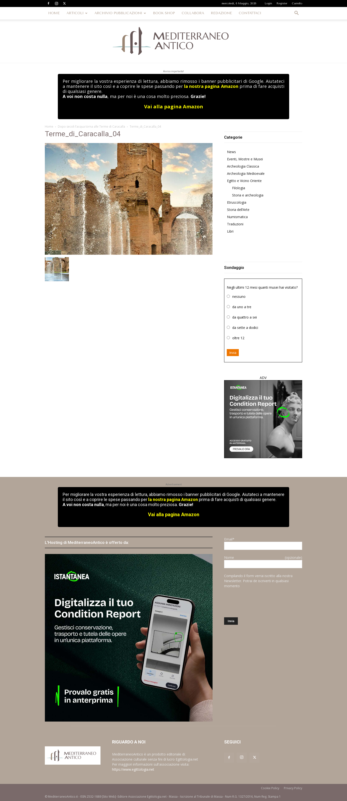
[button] (296, 13)
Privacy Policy (293, 788)
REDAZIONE (221, 13)
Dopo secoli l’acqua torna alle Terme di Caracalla (91, 126)
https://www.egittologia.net (133, 769)
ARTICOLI (77, 13)
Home (49, 126)
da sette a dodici (245, 327)
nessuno (239, 296)
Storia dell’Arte (238, 209)
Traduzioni (235, 224)
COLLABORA (193, 13)
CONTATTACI (250, 13)
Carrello (297, 3)
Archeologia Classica (243, 166)
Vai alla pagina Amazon (173, 106)
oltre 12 (238, 338)
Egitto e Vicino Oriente (244, 180)
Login (268, 3)
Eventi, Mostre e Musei (245, 159)
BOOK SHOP (164, 13)
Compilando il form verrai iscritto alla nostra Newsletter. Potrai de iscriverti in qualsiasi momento (258, 580)
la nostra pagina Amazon (211, 86)
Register (282, 3)
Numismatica (237, 217)
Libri (230, 231)
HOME (54, 13)
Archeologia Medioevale (246, 173)
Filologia (238, 188)
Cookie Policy (270, 788)
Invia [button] (232, 352)
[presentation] (260, 602)
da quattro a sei (244, 317)
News (231, 152)
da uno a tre (241, 307)
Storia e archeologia (247, 195)
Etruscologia (236, 202)
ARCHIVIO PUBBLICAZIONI (120, 13)
